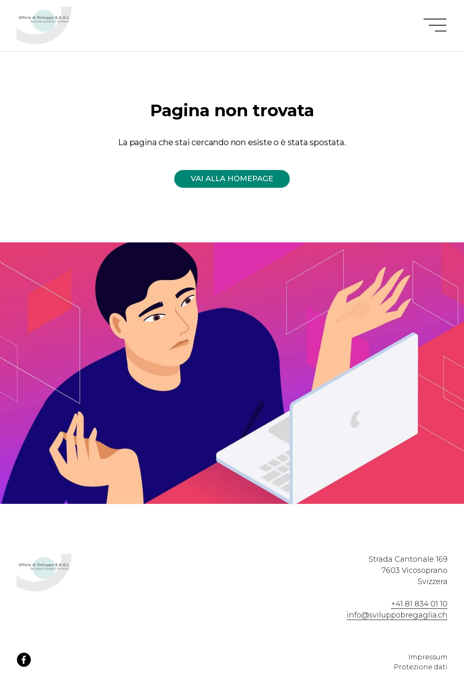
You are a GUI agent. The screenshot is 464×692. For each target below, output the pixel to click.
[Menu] (435, 26)
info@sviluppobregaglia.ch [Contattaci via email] (397, 615)
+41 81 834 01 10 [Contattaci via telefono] (419, 603)
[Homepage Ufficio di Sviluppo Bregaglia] (63, 25)
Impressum (427, 657)
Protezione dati (420, 667)
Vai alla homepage (232, 178)
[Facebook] (24, 664)
